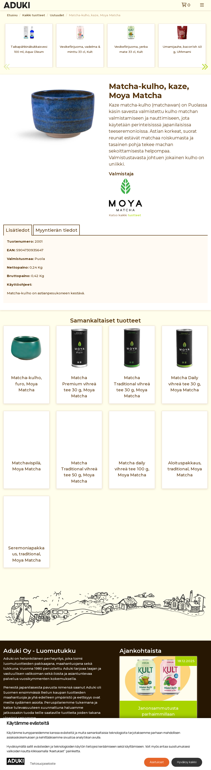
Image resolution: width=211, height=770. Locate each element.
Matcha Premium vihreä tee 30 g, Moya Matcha (79, 386)
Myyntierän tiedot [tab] (56, 230)
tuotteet (134, 215)
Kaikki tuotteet (33, 15)
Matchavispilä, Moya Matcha (26, 465)
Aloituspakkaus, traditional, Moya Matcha (184, 469)
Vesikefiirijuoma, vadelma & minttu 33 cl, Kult (80, 49)
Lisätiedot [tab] (18, 230)
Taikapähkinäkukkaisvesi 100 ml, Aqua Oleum (29, 49)
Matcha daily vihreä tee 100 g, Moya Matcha (132, 469)
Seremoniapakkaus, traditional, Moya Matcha (26, 554)
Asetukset (157, 762)
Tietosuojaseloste (43, 763)
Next (204, 67)
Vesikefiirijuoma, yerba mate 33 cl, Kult (131, 49)
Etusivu (12, 15)
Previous (6, 67)
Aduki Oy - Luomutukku (39, 650)
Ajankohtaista (140, 650)
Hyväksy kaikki (187, 762)
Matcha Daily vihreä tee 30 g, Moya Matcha (184, 383)
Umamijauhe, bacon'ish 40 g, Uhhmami (182, 49)
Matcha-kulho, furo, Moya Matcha (26, 383)
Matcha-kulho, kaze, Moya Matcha (94, 15)
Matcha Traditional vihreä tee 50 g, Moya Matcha (79, 472)
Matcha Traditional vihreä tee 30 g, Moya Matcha (132, 386)
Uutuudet (57, 15)
